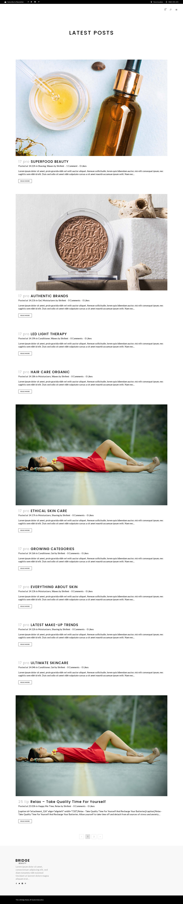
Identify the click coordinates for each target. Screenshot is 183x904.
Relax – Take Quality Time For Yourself (68, 801)
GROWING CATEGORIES (52, 548)
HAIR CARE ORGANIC (50, 372)
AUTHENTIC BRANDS (49, 296)
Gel (40, 300)
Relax (57, 806)
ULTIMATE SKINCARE (50, 662)
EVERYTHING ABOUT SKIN (54, 586)
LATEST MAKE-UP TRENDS (54, 624)
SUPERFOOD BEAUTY (50, 161)
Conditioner (44, 338)
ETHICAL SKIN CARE (49, 510)
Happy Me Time (46, 806)
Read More (25, 181)
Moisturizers (49, 300)
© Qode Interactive (37, 900)
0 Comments (74, 300)
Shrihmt (60, 166)
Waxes (50, 166)
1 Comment (71, 166)
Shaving (42, 166)
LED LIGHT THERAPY (49, 334)
